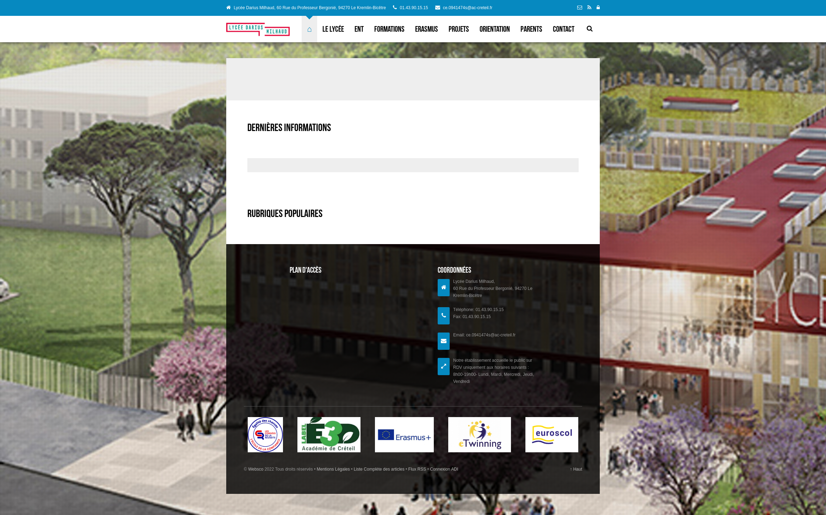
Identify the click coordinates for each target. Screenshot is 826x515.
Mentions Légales (334, 469)
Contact (563, 28)
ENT (359, 28)
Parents (531, 28)
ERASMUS (426, 28)
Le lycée (333, 28)
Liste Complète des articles (379, 469)
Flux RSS (417, 469)
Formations (389, 28)
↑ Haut (576, 469)
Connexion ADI (443, 469)
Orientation (495, 28)
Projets (459, 28)
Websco (255, 469)
